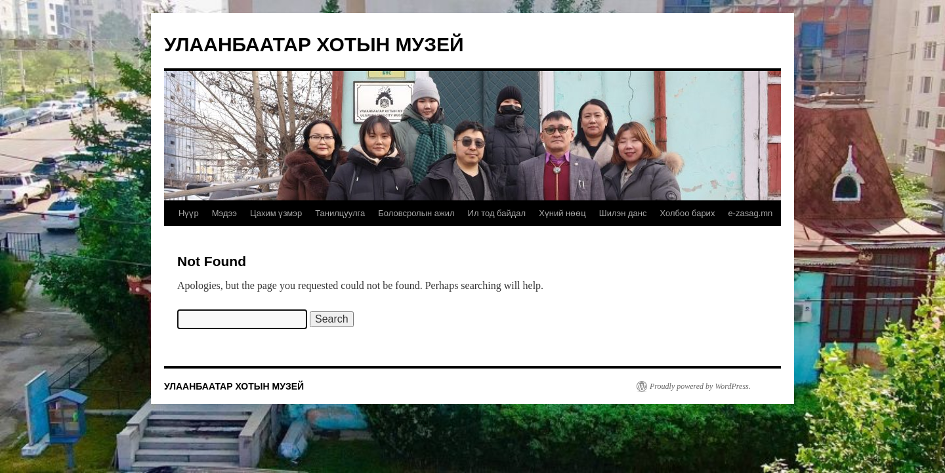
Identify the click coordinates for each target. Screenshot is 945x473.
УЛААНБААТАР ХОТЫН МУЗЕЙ (314, 44)
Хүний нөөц (562, 213)
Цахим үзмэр (276, 213)
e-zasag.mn (750, 213)
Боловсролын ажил (416, 213)
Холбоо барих (687, 213)
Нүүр (188, 213)
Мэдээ (224, 213)
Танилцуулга (340, 213)
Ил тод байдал (497, 213)
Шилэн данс (623, 213)
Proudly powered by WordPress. (700, 386)
